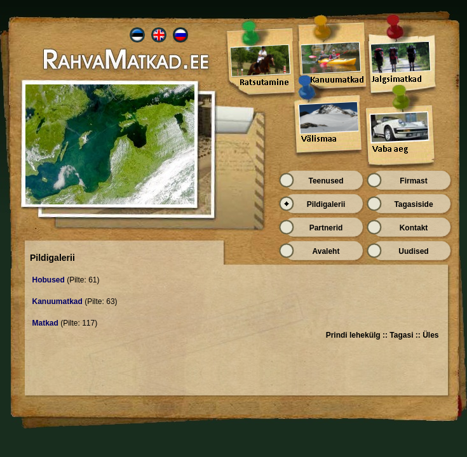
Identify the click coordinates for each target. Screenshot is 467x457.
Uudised (413, 251)
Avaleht (326, 251)
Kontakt (414, 227)
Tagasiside (413, 204)
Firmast (413, 180)
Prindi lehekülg (353, 335)
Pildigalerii (326, 204)
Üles (430, 335)
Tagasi (401, 335)
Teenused (325, 180)
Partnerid (326, 227)
